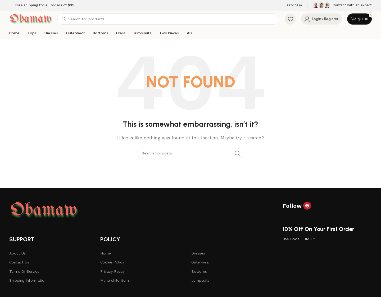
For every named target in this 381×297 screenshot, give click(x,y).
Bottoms (199, 271)
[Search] (168, 19)
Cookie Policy (112, 262)
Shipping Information (28, 280)
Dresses (198, 253)
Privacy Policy (112, 271)
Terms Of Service (24, 271)
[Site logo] (30, 18)
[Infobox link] (342, 5)
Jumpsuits (200, 280)
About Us (17, 253)
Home (105, 253)
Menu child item (114, 280)
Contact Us (19, 262)
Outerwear (200, 262)
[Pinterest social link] (307, 206)
